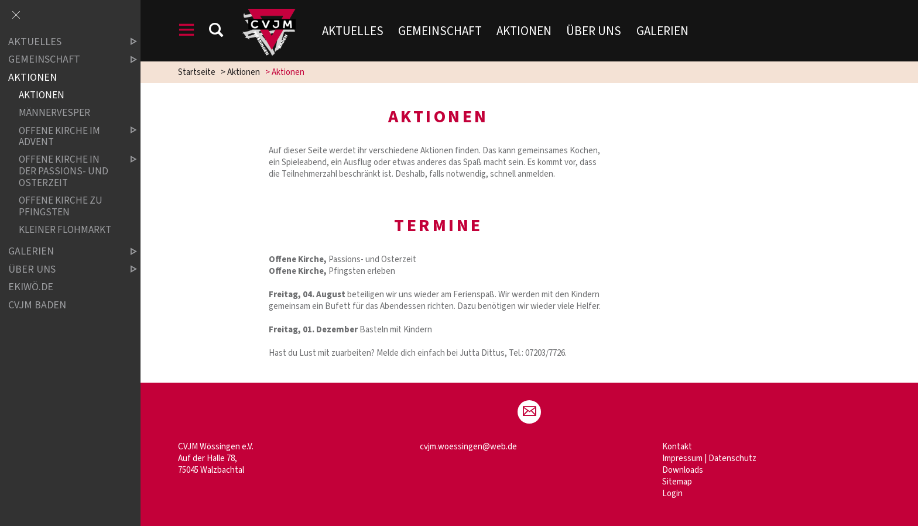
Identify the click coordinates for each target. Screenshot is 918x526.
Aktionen (524, 31)
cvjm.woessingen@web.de (468, 447)
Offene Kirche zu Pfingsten (60, 206)
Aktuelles (352, 31)
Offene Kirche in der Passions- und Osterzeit (68, 171)
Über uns (593, 31)
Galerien (662, 31)
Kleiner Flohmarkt (65, 229)
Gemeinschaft (440, 31)
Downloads (682, 470)
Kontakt (677, 447)
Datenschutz (732, 458)
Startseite (196, 72)
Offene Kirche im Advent (68, 136)
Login (672, 493)
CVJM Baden (37, 305)
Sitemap (677, 482)
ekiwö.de (30, 287)
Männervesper (54, 113)
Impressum (682, 458)
